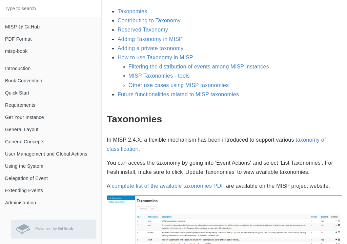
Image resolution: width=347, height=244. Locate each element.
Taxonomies (132, 11)
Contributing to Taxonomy (149, 20)
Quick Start (17, 93)
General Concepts (24, 141)
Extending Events (24, 190)
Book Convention (23, 80)
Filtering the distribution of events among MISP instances (198, 66)
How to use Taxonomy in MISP (155, 57)
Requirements (20, 105)
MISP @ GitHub (22, 26)
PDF (219, 186)
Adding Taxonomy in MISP (150, 39)
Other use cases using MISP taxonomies (178, 85)
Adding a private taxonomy (150, 48)
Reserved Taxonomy (143, 30)
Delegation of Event (26, 178)
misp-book (16, 51)
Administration (20, 202)
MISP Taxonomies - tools (159, 76)
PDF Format (18, 39)
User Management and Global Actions (46, 154)
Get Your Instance (24, 117)
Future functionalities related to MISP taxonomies (178, 94)
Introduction (18, 68)
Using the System (24, 166)
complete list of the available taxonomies (162, 186)
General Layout (22, 129)
